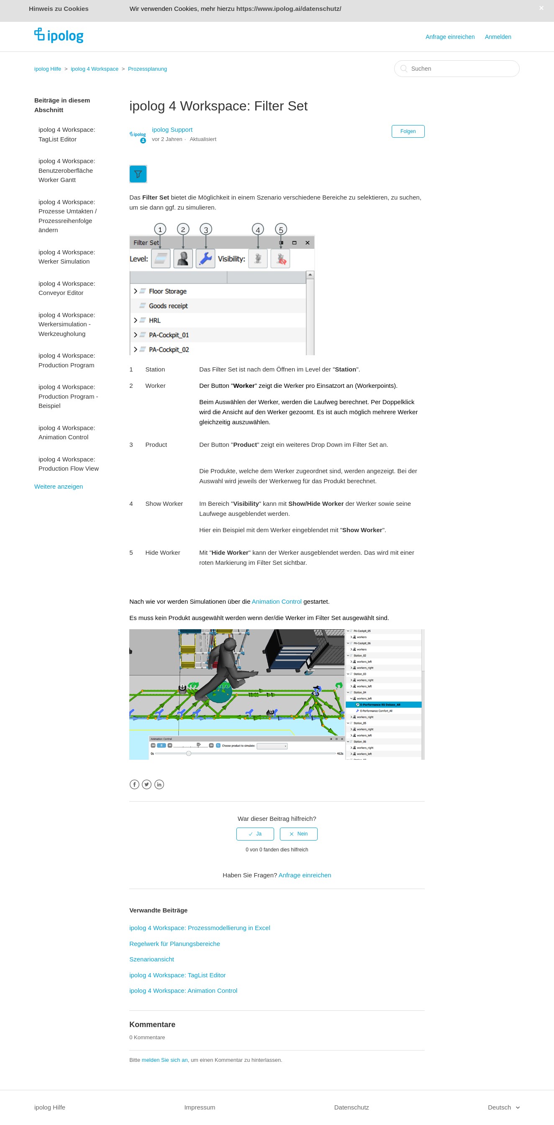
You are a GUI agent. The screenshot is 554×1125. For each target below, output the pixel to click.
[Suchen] (457, 68)
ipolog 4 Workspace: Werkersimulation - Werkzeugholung (66, 324)
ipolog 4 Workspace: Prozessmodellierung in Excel (199, 927)
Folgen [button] (408, 131)
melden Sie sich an (165, 1060)
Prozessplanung (147, 69)
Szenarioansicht (151, 959)
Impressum (199, 1107)
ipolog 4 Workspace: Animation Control (66, 432)
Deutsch (500, 1107)
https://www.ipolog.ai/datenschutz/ (288, 8)
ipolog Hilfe (47, 69)
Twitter (146, 784)
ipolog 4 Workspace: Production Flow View (68, 464)
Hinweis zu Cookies (59, 8)
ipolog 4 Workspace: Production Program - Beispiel (68, 396)
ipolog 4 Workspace (94, 69)
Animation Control (277, 601)
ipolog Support (172, 129)
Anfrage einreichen (450, 36)
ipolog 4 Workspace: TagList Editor (66, 134)
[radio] (255, 834)
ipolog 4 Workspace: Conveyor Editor (66, 288)
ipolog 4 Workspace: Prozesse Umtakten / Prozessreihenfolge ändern (67, 216)
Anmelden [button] (498, 36)
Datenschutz (351, 1107)
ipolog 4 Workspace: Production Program (66, 360)
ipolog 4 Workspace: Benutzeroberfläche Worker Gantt (66, 170)
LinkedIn (159, 784)
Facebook (134, 784)
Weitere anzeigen (58, 486)
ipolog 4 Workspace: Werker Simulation (66, 257)
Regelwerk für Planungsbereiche (174, 943)
